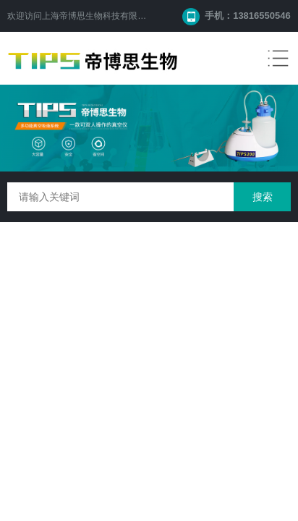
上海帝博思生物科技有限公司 (98, 16)
